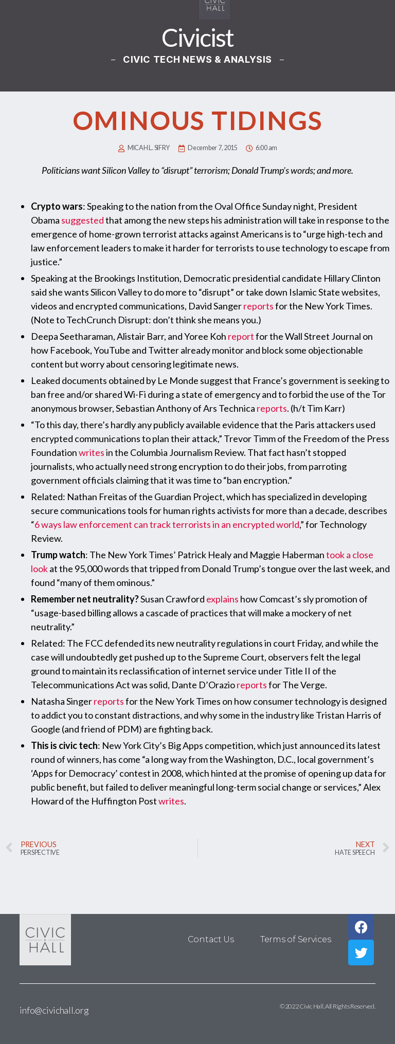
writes (91, 452)
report (241, 336)
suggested (82, 220)
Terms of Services (295, 939)
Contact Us (211, 939)
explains (222, 599)
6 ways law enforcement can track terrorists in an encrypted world (166, 524)
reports (258, 306)
